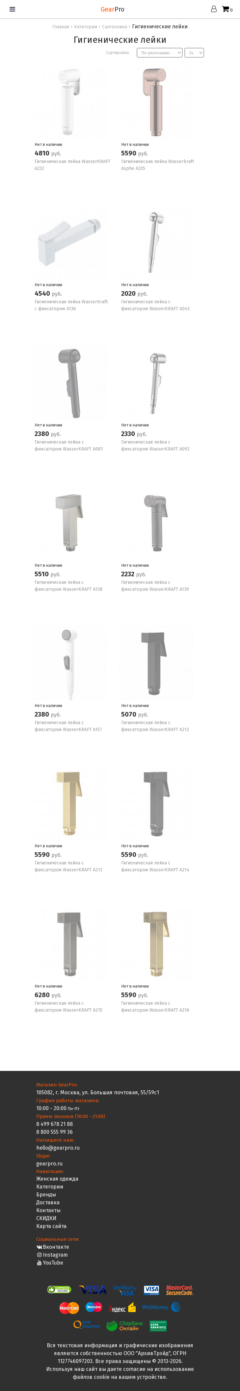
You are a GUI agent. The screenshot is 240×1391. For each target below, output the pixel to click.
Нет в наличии (48, 144)
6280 (43, 995)
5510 (42, 574)
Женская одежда (57, 1179)
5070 (129, 714)
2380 (43, 434)
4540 (43, 293)
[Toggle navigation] (12, 9)
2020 (129, 293)
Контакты (48, 1210)
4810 (43, 153)
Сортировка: (118, 52)
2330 (129, 434)
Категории (49, 1187)
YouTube (50, 1263)
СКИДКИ (46, 1218)
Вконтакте (52, 1247)
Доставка (48, 1202)
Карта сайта (51, 1226)
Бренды (46, 1194)
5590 (129, 153)
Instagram (52, 1255)
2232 (128, 574)
